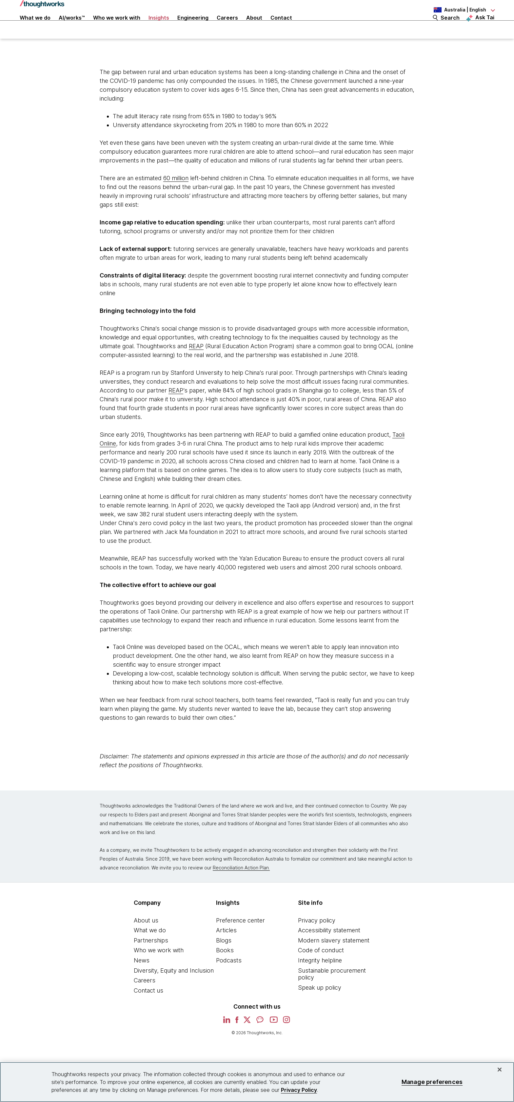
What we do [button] (35, 27)
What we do (150, 949)
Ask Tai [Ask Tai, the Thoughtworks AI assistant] (484, 26)
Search (450, 27)
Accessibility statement (329, 949)
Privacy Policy (299, 1090)
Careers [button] (227, 27)
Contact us (148, 1009)
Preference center (240, 939)
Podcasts (229, 979)
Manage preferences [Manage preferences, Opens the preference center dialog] (432, 1081)
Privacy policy (316, 939)
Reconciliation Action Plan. (241, 886)
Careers (144, 999)
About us (146, 939)
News (141, 979)
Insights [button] (158, 27)
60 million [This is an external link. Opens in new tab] (175, 196)
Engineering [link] (192, 27)
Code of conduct (321, 969)
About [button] (254, 27)
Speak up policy (319, 1006)
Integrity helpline (320, 979)
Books (225, 969)
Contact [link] (281, 27)
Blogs (223, 959)
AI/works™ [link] (72, 27)
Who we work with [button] (116, 27)
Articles (226, 949)
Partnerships (151, 959)
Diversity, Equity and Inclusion (174, 989)
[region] (257, 1082)
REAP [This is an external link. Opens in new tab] (196, 364)
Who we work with (159, 969)
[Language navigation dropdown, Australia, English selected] (458, 10)
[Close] (499, 1069)
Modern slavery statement (333, 959)
